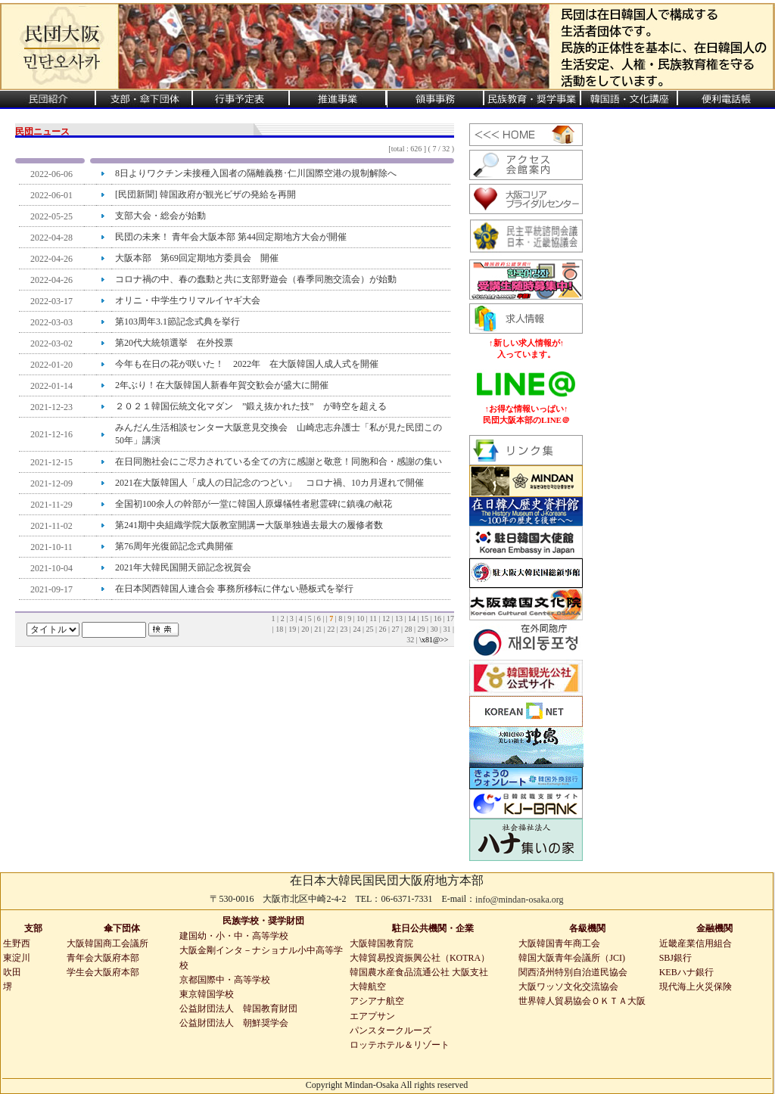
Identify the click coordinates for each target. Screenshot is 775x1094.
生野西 (16, 943)
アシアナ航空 (377, 1001)
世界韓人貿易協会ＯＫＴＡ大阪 (582, 1001)
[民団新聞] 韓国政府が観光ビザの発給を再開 (205, 194)
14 (413, 618)
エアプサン (372, 1016)
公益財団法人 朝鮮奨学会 (233, 1023)
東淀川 (16, 958)
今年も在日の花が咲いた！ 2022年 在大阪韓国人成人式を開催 (251, 364)
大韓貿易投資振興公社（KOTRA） (420, 958)
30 (435, 629)
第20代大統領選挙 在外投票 (174, 342)
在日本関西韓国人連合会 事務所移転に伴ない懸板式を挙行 (234, 588)
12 (387, 618)
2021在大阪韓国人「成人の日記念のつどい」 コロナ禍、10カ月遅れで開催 (269, 482)
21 (319, 629)
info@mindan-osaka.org (519, 899)
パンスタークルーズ (390, 1030)
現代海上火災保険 (695, 986)
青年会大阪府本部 (103, 958)
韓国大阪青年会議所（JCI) (571, 958)
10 (361, 618)
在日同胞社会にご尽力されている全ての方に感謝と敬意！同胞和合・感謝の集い (278, 461)
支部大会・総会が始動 (160, 215)
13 (400, 618)
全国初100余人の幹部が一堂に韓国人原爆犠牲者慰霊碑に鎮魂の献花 (253, 504)
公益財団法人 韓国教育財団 (238, 1008)
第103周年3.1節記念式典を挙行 (177, 321)
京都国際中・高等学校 (224, 979)
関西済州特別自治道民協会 (572, 972)
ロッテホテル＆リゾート (400, 1045)
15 (426, 618)
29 (422, 629)
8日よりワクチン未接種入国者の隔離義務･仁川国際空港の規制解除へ (256, 173)
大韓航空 (368, 986)
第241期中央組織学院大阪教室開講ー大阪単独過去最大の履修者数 (249, 525)
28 (409, 629)
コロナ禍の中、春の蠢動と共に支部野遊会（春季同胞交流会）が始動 (256, 279)
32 (411, 640)
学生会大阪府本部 (103, 972)
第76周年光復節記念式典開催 (174, 546)
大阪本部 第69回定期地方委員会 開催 (197, 258)
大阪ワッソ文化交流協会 (568, 986)
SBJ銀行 (675, 958)
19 (293, 629)
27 (396, 629)
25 (370, 629)
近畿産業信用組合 (695, 943)
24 (358, 629)
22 (332, 629)
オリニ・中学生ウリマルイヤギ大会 (187, 300)
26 (383, 629)
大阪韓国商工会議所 (107, 943)
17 (450, 618)
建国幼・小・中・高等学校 (233, 936)
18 (280, 629)
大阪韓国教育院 (381, 943)
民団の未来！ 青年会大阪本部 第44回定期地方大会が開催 (231, 237)
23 (345, 629)
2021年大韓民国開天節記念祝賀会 (183, 567)
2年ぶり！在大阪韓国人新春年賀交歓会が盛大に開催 (221, 385)
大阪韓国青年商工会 (559, 943)
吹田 (12, 972)
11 (373, 618)
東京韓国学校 (206, 994)
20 (306, 629)
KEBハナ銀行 (686, 972)
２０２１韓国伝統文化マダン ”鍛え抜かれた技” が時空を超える (251, 406)
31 (448, 629)
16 (439, 618)
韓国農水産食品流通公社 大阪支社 (419, 972)
